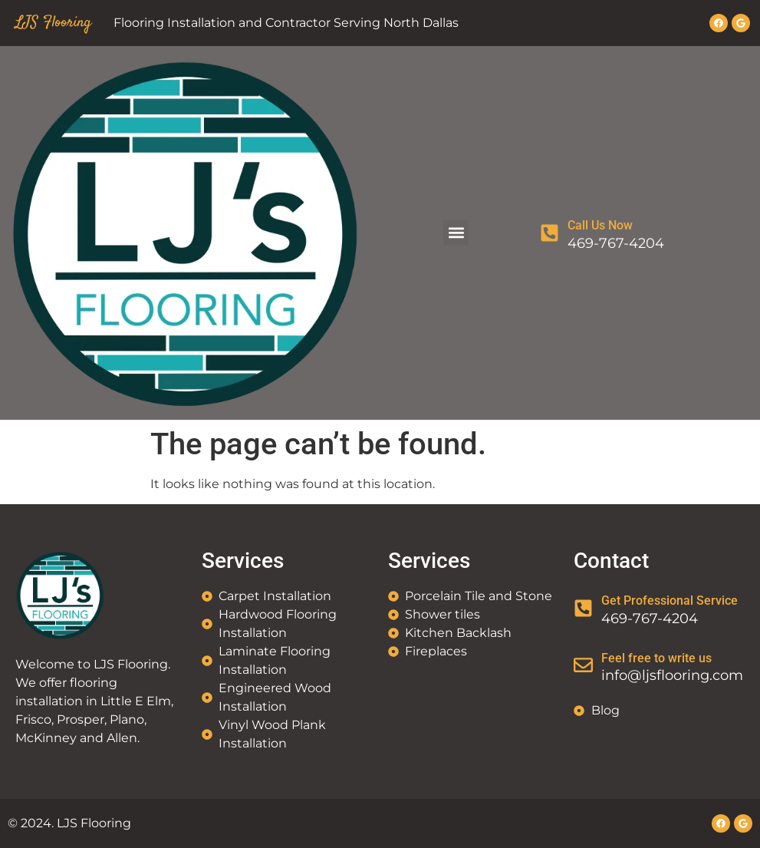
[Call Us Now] (549, 233)
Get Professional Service (669, 600)
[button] (456, 233)
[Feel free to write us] (583, 665)
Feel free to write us (656, 658)
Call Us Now (600, 225)
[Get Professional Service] (583, 608)
